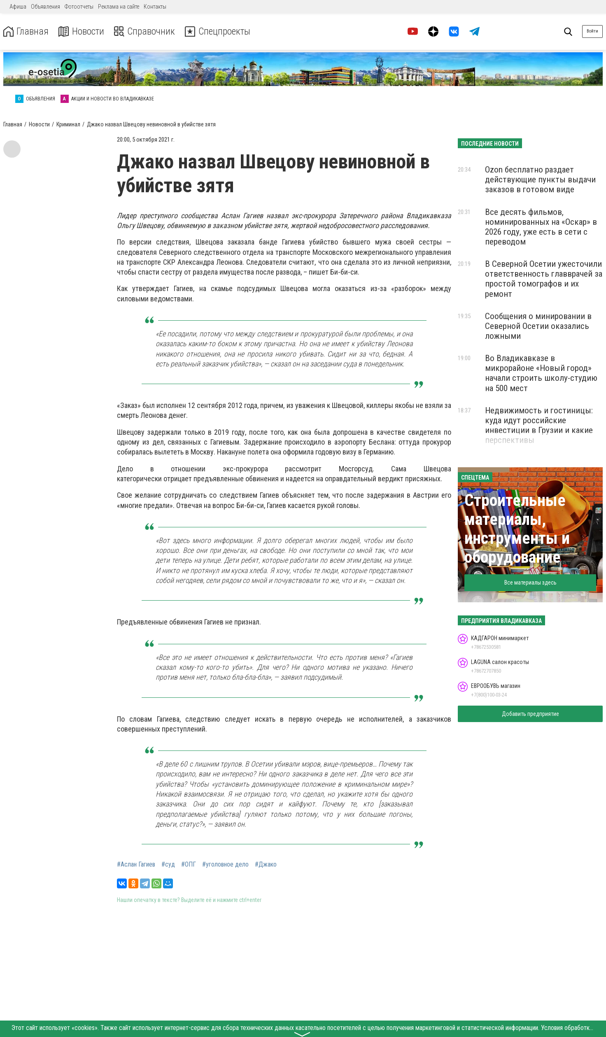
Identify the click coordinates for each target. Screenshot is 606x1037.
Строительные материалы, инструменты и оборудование (517, 529)
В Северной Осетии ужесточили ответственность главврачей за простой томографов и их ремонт (543, 278)
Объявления (45, 6)
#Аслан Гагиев (136, 864)
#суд (168, 864)
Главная (26, 31)
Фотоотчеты (79, 6)
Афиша (17, 6)
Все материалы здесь (530, 582)
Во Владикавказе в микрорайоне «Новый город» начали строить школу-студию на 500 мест (541, 373)
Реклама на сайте (118, 6)
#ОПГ (188, 864)
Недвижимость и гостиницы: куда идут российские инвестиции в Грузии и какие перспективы (539, 425)
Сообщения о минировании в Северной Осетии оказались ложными (538, 326)
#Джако (266, 864)
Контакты (155, 6)
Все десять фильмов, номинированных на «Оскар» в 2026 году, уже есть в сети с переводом (541, 227)
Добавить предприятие (530, 714)
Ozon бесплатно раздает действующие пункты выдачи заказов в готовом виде (540, 179)
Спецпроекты (220, 31)
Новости (81, 31)
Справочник (145, 31)
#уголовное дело (225, 864)
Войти (592, 31)
